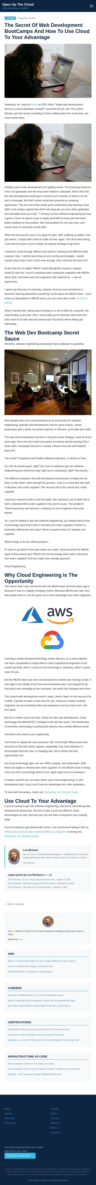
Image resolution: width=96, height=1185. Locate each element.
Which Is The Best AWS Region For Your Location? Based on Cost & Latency (41, 961)
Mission (8, 1113)
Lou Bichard (30, 850)
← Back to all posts (14, 904)
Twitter (73, 857)
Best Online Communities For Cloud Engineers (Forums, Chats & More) (39, 1006)
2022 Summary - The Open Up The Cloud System (29, 887)
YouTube (54, 1118)
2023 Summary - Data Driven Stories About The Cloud (31, 883)
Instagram (55, 1123)
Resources (9, 1123)
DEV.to (53, 1128)
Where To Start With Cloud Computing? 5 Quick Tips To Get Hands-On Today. (42, 1000)
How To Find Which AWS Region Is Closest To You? (30, 966)
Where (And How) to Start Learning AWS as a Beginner (35, 831)
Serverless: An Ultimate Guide (61, 792)
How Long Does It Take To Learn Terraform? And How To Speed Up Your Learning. (44, 1069)
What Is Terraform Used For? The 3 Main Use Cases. (31, 1064)
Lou (21, 939)
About (7, 1109)
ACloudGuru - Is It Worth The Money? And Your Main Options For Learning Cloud (43, 1040)
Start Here (9, 1118)
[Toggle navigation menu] (91, 6)
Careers (10, 18)
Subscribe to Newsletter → (20, 1155)
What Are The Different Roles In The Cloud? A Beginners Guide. (36, 995)
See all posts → (30, 863)
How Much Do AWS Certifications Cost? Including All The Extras (36, 1035)
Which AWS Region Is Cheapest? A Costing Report (30, 972)
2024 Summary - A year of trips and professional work (31, 879)
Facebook (55, 1132)
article (34, 104)
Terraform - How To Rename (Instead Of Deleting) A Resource (35, 1074)
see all (47, 874)
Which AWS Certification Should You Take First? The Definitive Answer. (39, 1029)
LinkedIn (83, 857)
